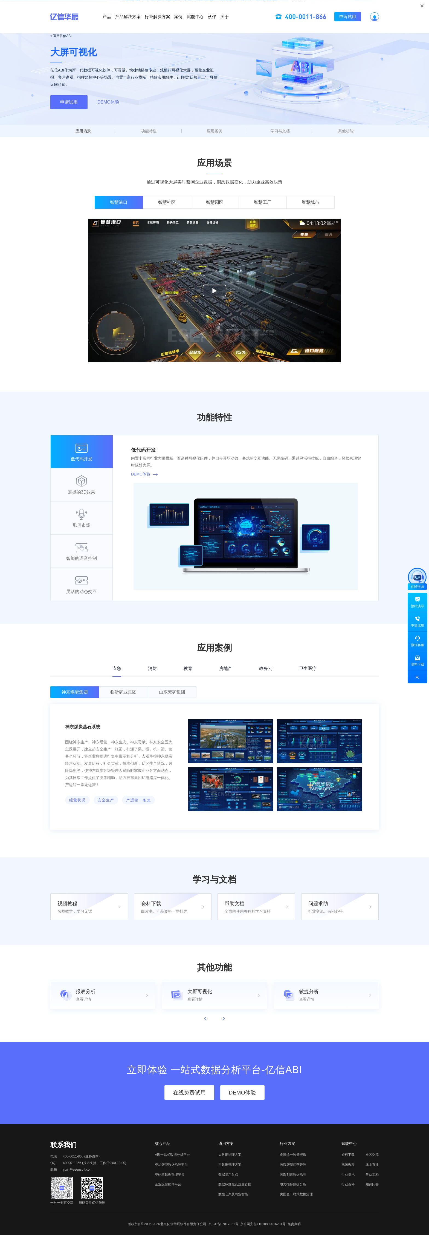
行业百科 (348, 1184)
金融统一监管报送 (293, 1155)
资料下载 (348, 1155)
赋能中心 (208, 23)
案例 (178, 23)
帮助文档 (372, 1174)
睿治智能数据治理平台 (171, 1165)
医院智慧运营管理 (293, 1165)
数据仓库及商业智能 (233, 1194)
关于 (264, 23)
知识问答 (372, 1184)
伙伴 (238, 23)
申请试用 (386, 23)
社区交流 (372, 1155)
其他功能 (345, 131)
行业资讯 (348, 1174)
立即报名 (214, 6)
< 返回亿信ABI (61, 36)
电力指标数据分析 (293, 1184)
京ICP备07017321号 (223, 1224)
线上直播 (372, 1165)
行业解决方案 (144, 23)
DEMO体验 (108, 102)
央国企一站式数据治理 (296, 1194)
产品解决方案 (102, 23)
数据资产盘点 (228, 1174)
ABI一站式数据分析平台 (172, 1155)
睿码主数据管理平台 (169, 1174)
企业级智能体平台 (168, 1184)
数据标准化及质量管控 (234, 1184)
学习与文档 (280, 131)
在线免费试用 (189, 1093)
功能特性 (148, 131)
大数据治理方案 (229, 1155)
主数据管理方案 (229, 1165)
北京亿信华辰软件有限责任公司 (183, 1224)
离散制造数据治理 (293, 1174)
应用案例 (214, 131)
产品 (67, 23)
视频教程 (348, 1165)
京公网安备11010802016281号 (262, 1224)
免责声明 (294, 1224)
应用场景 (83, 131)
